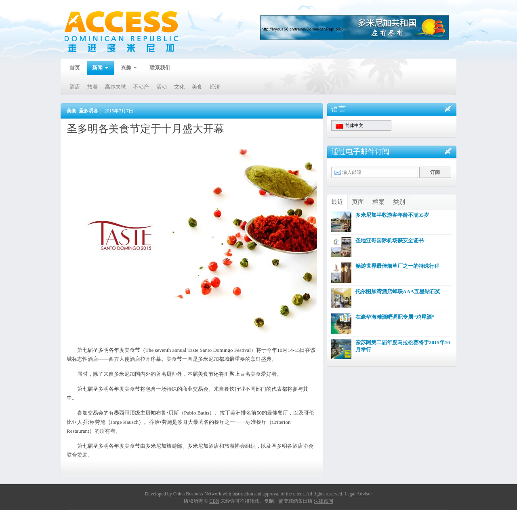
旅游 (92, 87)
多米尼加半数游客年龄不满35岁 (392, 215)
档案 (378, 202)
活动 (161, 87)
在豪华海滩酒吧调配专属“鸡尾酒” (394, 317)
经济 (215, 87)
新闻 (98, 68)
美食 (197, 87)
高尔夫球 (115, 87)
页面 (358, 202)
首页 (74, 68)
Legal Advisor (358, 494)
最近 (337, 202)
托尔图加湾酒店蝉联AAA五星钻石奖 (397, 291)
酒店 (74, 87)
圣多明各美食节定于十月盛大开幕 (145, 129)
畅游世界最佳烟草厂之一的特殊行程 (397, 266)
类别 (399, 202)
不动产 (141, 87)
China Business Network (197, 494)
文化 (179, 87)
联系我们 (159, 68)
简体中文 (349, 126)
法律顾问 (323, 501)
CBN (214, 501)
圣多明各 (88, 111)
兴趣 (126, 68)
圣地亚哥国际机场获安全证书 (389, 240)
